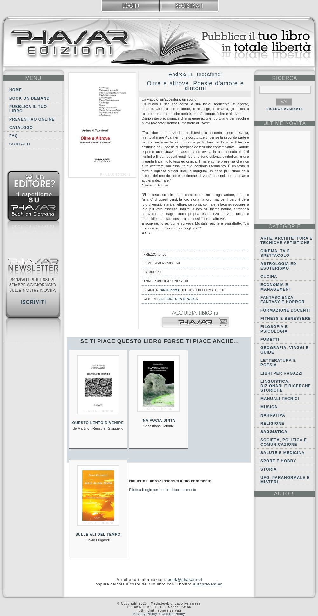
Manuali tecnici (279, 398)
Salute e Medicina (282, 453)
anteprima (170, 290)
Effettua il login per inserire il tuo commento (162, 490)
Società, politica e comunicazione (283, 442)
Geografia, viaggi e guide (284, 350)
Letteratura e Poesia (178, 299)
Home (15, 90)
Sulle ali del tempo (97, 534)
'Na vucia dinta (158, 420)
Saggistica (274, 432)
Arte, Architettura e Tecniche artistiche (286, 240)
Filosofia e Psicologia (274, 329)
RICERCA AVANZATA (284, 109)
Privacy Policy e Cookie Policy (159, 614)
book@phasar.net (185, 580)
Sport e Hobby (278, 461)
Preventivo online (32, 119)
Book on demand (29, 98)
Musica (268, 407)
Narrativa (272, 415)
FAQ (13, 136)
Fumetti (269, 339)
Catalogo (21, 127)
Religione (272, 423)
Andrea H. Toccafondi (195, 74)
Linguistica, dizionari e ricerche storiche (285, 386)
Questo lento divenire (98, 422)
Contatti (19, 144)
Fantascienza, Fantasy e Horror (282, 299)
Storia (268, 469)
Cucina (268, 276)
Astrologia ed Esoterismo (278, 266)
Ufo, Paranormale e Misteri (285, 479)
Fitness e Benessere (285, 318)
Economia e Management (275, 287)
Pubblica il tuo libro (28, 108)
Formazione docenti (285, 310)
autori (284, 493)
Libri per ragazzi (281, 373)
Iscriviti (33, 302)
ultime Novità (284, 123)
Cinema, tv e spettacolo (275, 253)
